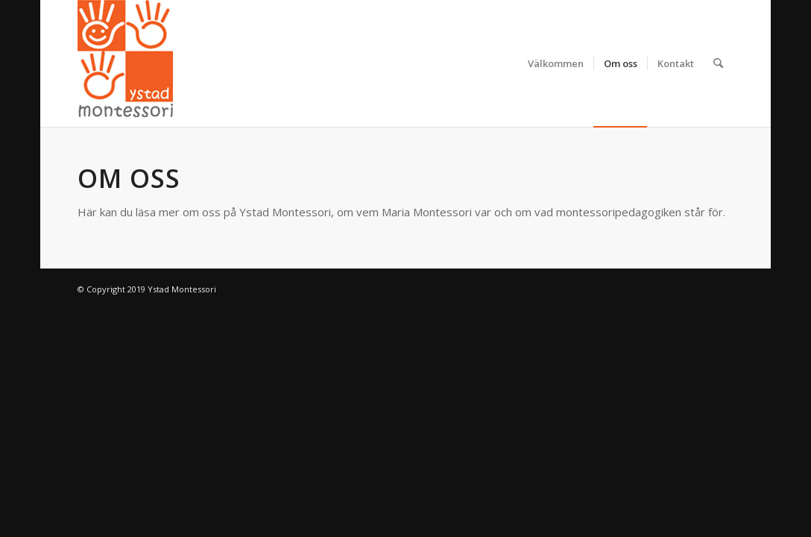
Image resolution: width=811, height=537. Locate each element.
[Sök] (718, 63)
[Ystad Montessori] (125, 63)
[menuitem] (555, 63)
